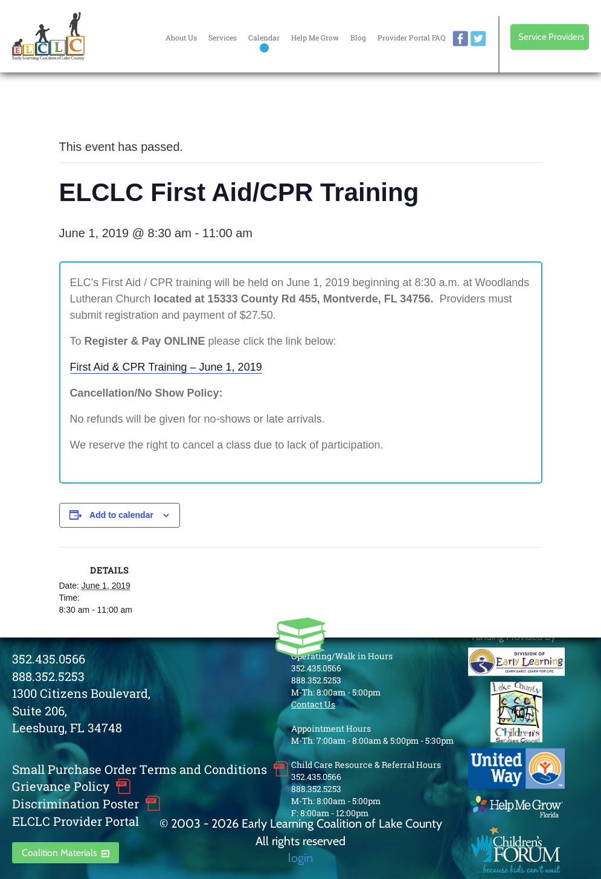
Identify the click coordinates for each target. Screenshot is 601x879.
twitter (478, 38)
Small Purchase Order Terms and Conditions (139, 769)
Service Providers (551, 36)
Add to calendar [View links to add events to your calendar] (121, 515)
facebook (460, 38)
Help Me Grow (315, 37)
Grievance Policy (60, 786)
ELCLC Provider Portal (75, 821)
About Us (181, 37)
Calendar (264, 37)
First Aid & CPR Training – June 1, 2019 (166, 367)
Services (222, 37)
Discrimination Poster (75, 803)
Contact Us (313, 704)
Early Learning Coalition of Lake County (48, 36)
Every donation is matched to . (526, 109)
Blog (358, 37)
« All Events (86, 106)
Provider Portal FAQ (411, 37)
